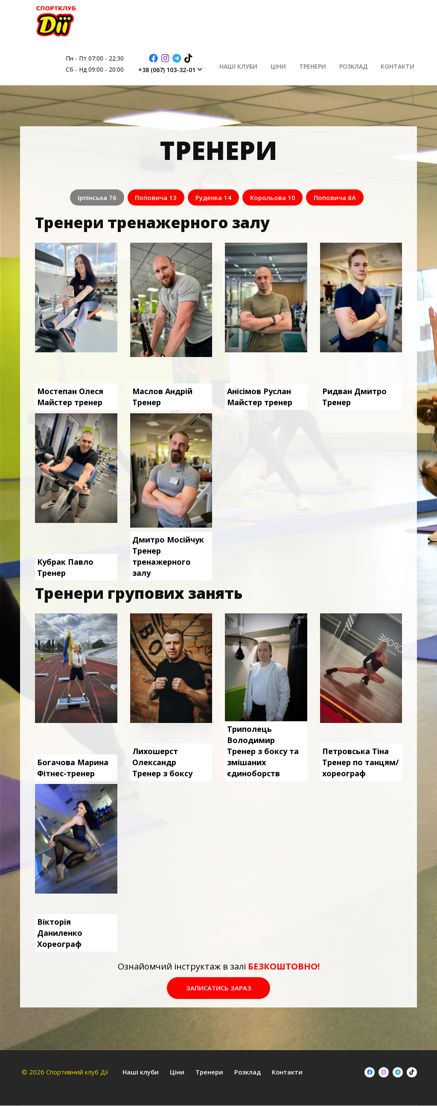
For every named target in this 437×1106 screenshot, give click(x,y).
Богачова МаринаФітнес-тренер (72, 766)
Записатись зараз (218, 987)
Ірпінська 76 (86, 197)
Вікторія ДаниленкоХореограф (59, 931)
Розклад (361, 64)
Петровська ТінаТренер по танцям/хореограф (360, 761)
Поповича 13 (151, 197)
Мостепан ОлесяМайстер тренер (70, 395)
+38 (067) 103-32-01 (194, 70)
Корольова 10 (277, 197)
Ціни (295, 64)
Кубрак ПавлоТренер (65, 566)
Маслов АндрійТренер (162, 395)
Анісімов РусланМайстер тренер (259, 395)
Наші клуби (260, 64)
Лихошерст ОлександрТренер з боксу (162, 761)
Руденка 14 (213, 197)
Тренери (324, 64)
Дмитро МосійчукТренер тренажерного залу (168, 555)
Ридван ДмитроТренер (354, 395)
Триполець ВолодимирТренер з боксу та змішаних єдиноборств (263, 750)
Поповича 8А (345, 197)
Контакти (400, 64)
